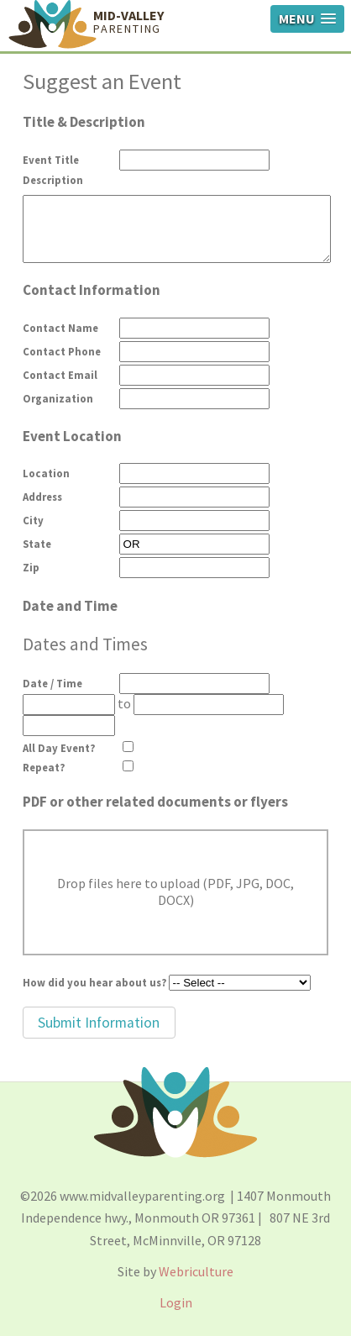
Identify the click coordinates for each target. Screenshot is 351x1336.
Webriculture (196, 1271)
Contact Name (60, 327)
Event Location (72, 436)
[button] (99, 1023)
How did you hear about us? (94, 982)
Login (176, 1302)
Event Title (51, 159)
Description (53, 180)
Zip (31, 567)
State (37, 543)
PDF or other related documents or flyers (155, 801)
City (33, 520)
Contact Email (60, 374)
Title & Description (84, 122)
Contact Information (91, 290)
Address (42, 496)
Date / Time (52, 683)
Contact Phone (62, 351)
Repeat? (44, 767)
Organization (58, 398)
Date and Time (70, 606)
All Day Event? (59, 748)
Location (46, 473)
